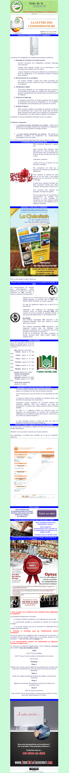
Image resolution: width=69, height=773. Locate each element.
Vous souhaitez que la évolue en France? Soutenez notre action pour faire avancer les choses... (22, 512)
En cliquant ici (22, 516)
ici (34, 279)
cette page (41, 771)
